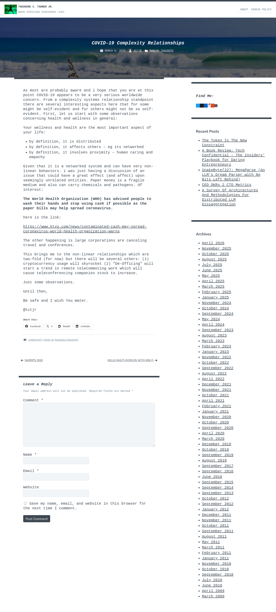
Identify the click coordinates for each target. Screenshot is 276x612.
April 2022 (213, 379)
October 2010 (215, 569)
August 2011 (214, 536)
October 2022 (215, 362)
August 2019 (214, 460)
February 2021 (216, 406)
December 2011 (216, 514)
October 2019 (215, 449)
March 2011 (213, 547)
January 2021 (215, 411)
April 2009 (213, 591)
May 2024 (211, 319)
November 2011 (216, 520)
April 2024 (213, 324)
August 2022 (214, 373)
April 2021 (213, 400)
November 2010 (216, 563)
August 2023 (214, 335)
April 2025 (213, 281)
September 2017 (217, 466)
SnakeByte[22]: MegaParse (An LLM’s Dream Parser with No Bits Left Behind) (233, 174)
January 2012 (215, 509)
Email (31, 472)
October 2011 (215, 525)
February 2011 (216, 553)
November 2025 (216, 248)
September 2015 (217, 482)
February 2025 (216, 292)
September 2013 (217, 493)
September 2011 (217, 531)
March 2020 (213, 438)
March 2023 (213, 341)
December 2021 (216, 384)
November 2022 (216, 357)
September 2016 (217, 471)
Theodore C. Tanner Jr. (35, 6)
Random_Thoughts (161, 50)
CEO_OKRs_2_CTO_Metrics (226, 185)
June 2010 (212, 585)
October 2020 (215, 422)
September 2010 (217, 574)
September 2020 (217, 428)
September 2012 (217, 504)
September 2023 (217, 330)
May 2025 (211, 275)
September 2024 (217, 313)
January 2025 (215, 297)
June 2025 (212, 270)
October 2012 (215, 498)
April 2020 (213, 433)
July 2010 (212, 580)
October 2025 (215, 254)
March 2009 (213, 596)
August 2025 (214, 259)
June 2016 (212, 476)
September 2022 (217, 368)
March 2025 (213, 286)
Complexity (35, 339)
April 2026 (213, 243)
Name (30, 456)
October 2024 (215, 308)
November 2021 (216, 390)
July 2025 (212, 265)
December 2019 (216, 444)
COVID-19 (48, 339)
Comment (33, 400)
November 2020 (216, 417)
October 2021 (215, 395)
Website (31, 489)
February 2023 (216, 346)
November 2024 (216, 303)
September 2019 (217, 455)
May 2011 (211, 542)
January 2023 (215, 351)
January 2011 (215, 558)
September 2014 (217, 487)
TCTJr (137, 50)
